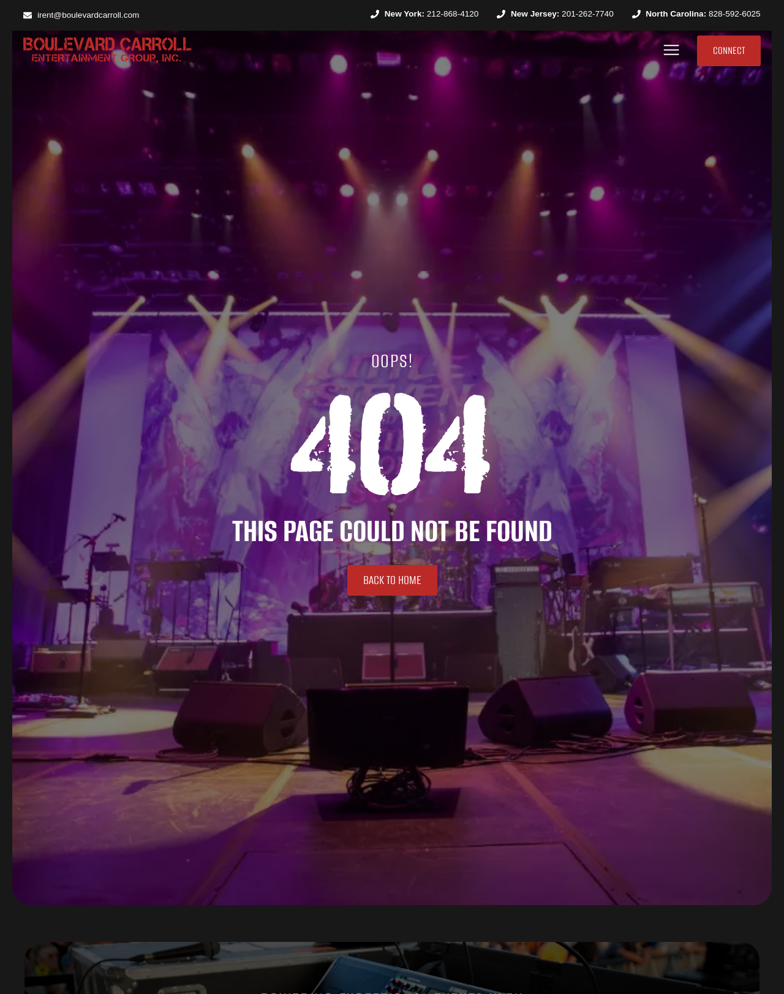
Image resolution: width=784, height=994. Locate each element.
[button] (671, 50)
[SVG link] (107, 50)
